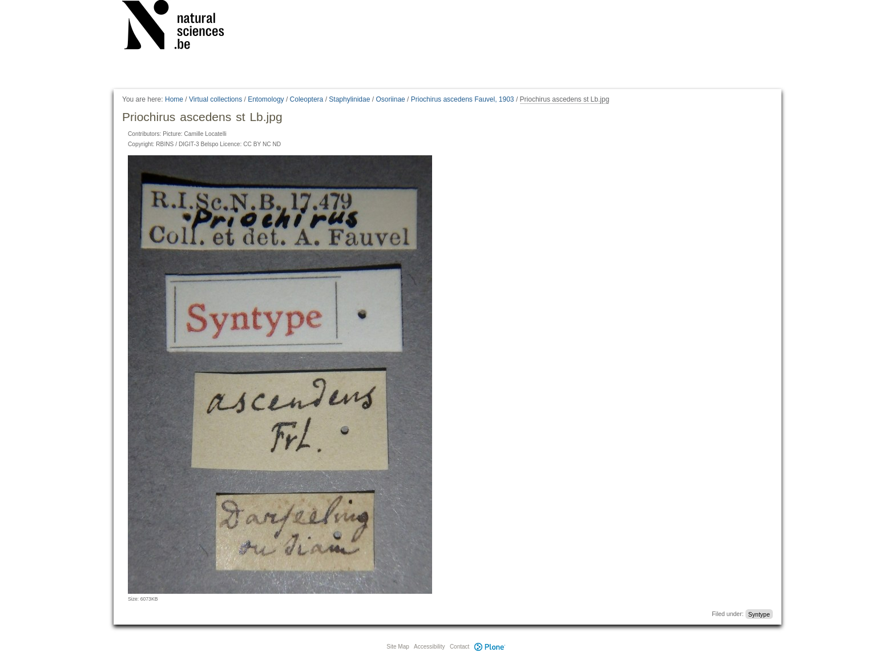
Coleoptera (307, 99)
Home (174, 99)
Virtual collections (215, 99)
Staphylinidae (349, 99)
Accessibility (429, 646)
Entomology (266, 99)
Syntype (759, 613)
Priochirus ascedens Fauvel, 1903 (462, 99)
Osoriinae (390, 99)
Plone (489, 646)
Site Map (397, 646)
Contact (459, 646)
